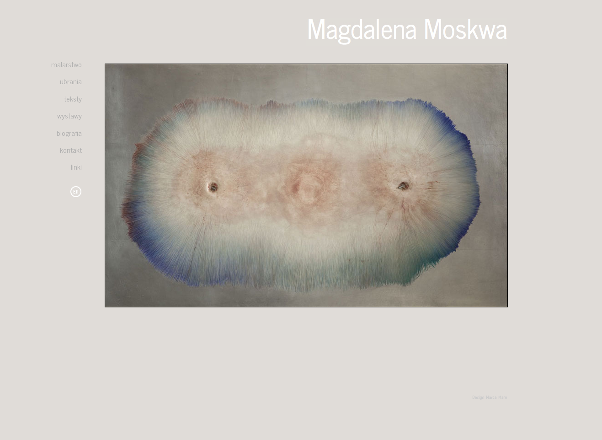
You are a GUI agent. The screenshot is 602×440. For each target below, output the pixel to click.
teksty (73, 98)
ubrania (71, 81)
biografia (69, 133)
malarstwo (66, 64)
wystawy (69, 115)
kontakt (71, 150)
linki (76, 166)
